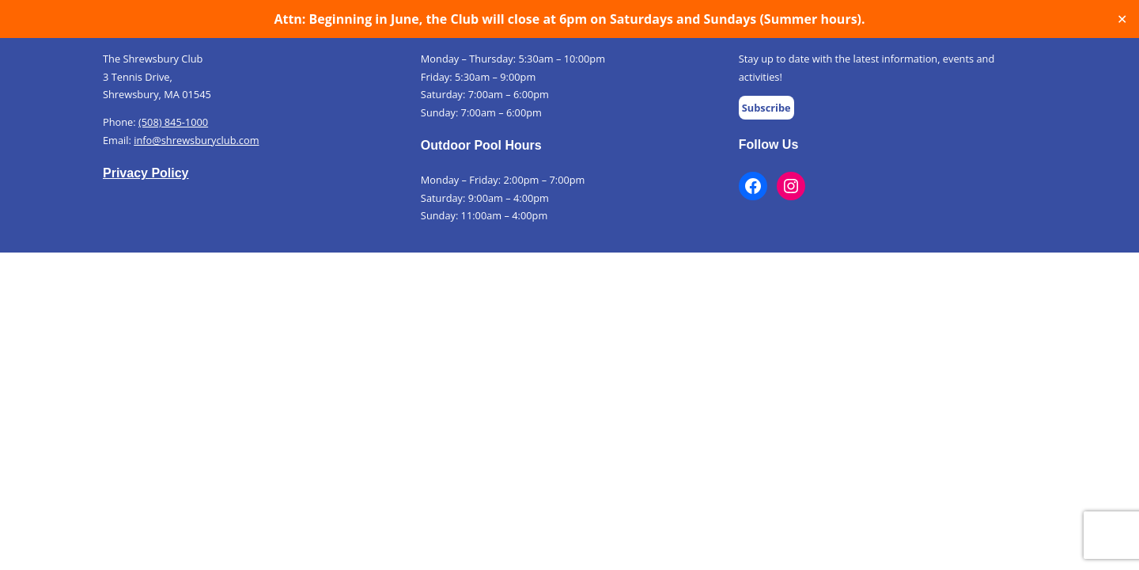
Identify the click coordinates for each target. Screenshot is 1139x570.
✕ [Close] (1122, 19)
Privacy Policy (146, 173)
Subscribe (766, 108)
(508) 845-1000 (173, 122)
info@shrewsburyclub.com (196, 140)
